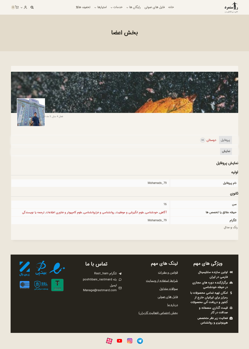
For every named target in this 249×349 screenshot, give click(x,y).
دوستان (208, 140)
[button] (21, 7)
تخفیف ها (83, 7)
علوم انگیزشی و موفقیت (129, 212)
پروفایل (225, 140)
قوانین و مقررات (168, 272)
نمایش (226, 151)
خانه (171, 7)
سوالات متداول (168, 288)
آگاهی (163, 212)
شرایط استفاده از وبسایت (162, 280)
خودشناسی (151, 212)
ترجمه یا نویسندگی (31, 212)
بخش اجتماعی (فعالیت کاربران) (158, 313)
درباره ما (172, 305)
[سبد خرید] (15, 7)
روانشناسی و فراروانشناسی (98, 212)
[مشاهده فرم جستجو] (32, 7)
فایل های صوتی (155, 7)
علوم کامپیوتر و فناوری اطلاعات (62, 212)
